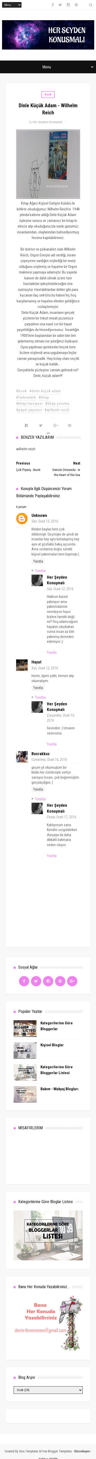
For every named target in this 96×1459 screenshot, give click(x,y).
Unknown (39, 515)
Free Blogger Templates (56, 1451)
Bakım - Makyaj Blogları (59, 1089)
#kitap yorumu (57, 403)
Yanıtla (38, 561)
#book (21, 391)
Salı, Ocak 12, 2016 (44, 521)
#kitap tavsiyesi (29, 403)
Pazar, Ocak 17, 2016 (61, 817)
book (48, 94)
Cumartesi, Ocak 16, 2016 (49, 759)
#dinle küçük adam (45, 391)
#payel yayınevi (29, 410)
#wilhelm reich (57, 410)
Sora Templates (28, 1451)
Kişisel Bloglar (52, 1045)
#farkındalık (26, 397)
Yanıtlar (40, 571)
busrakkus (40, 753)
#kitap (44, 397)
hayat (36, 662)
